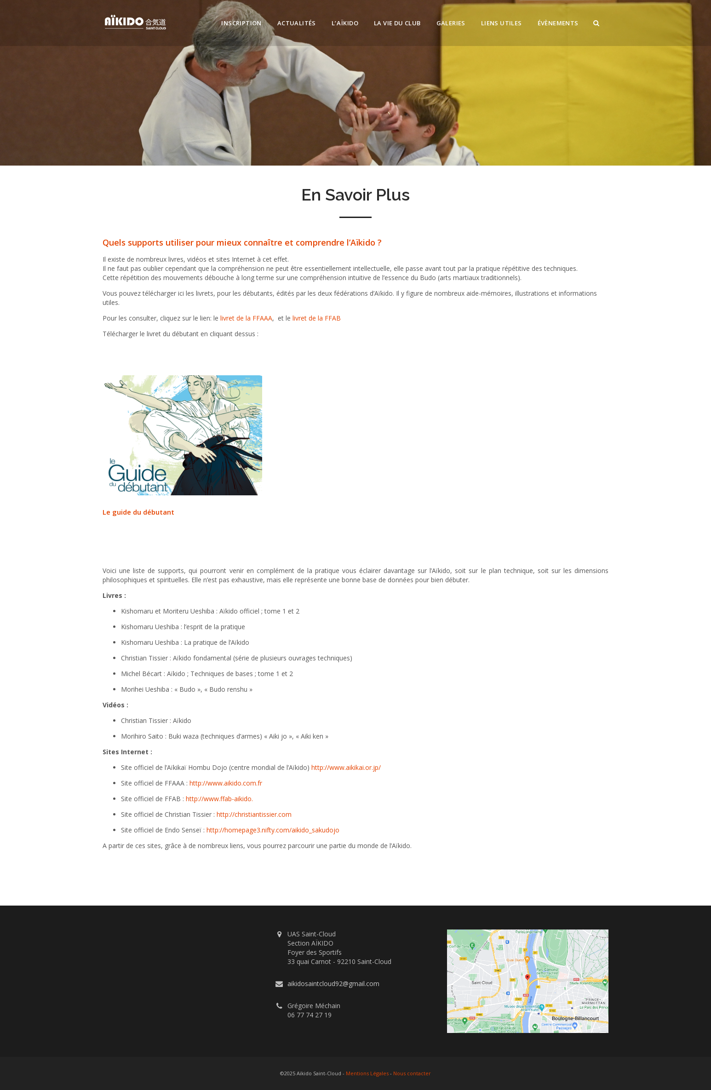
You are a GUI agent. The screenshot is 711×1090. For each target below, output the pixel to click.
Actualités (296, 23)
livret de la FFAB (316, 318)
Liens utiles (501, 23)
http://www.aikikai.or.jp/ (346, 767)
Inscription (241, 23)
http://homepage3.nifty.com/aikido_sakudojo (272, 830)
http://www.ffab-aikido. (219, 798)
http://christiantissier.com (254, 814)
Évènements (558, 23)
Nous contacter (412, 1073)
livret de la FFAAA (246, 318)
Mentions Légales (367, 1073)
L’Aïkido (345, 23)
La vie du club (397, 23)
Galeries (450, 23)
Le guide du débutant (138, 511)
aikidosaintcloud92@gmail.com (333, 983)
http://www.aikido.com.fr (225, 783)
